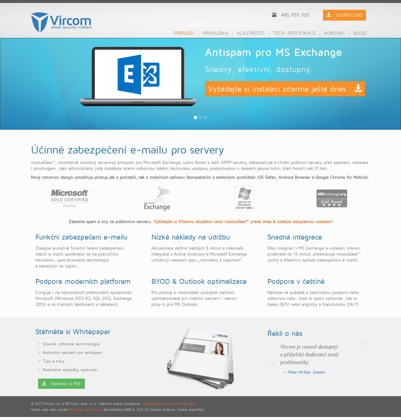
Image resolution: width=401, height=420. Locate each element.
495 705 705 (290, 15)
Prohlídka (215, 33)
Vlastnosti (250, 33)
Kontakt (334, 33)
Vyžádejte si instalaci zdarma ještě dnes (285, 88)
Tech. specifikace (294, 33)
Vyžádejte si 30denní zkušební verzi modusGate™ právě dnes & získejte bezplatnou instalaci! (243, 221)
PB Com (188, 403)
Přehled (184, 33)
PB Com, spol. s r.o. (85, 409)
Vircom (172, 403)
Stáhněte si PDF (61, 383)
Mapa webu (154, 403)
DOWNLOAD (344, 15)
